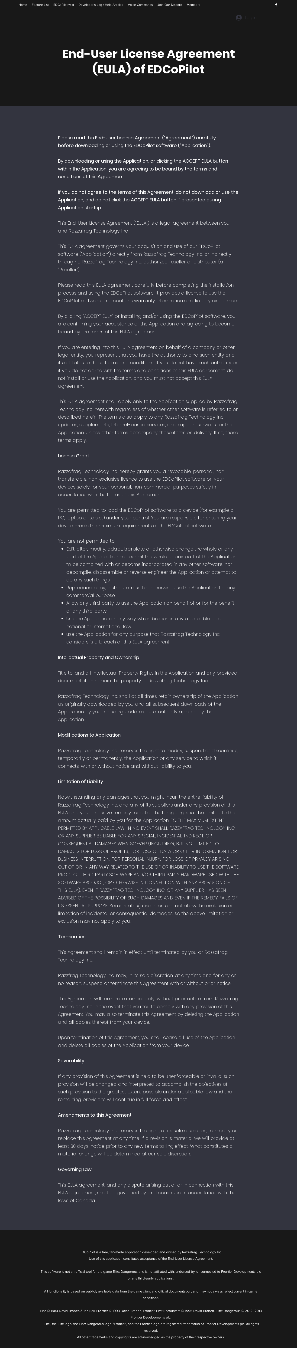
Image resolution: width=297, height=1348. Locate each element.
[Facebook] (276, 4)
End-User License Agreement (190, 1258)
